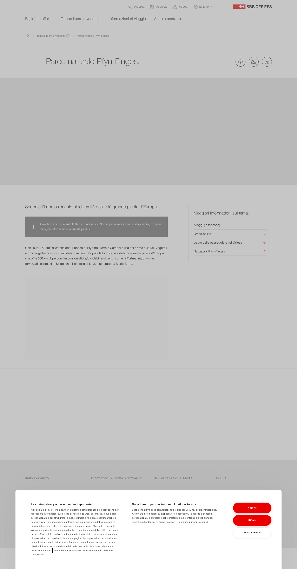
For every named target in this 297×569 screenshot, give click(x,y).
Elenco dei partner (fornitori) (192, 524)
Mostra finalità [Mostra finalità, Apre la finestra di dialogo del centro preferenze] (252, 535)
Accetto (252, 510)
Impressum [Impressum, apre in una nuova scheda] (38, 557)
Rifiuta (252, 522)
